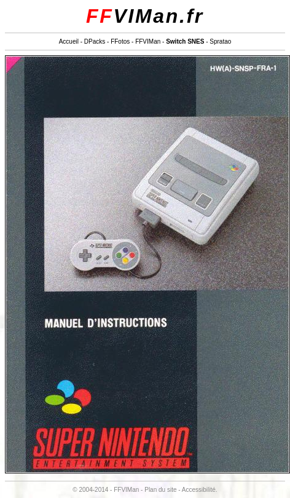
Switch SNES (185, 41)
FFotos (120, 41)
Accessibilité (199, 489)
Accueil (69, 41)
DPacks (94, 41)
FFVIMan (147, 41)
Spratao (220, 41)
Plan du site (160, 489)
